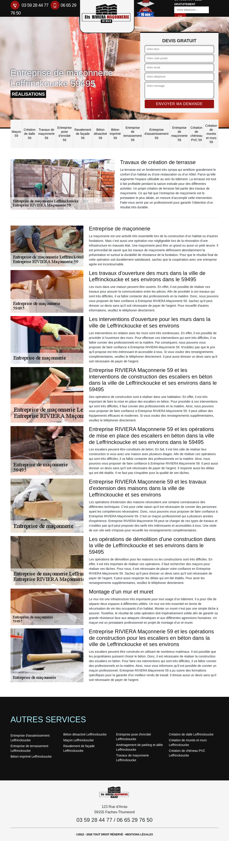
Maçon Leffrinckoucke (78, 740)
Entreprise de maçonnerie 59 (179, 134)
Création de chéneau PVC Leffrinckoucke (187, 753)
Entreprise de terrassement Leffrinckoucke (29, 748)
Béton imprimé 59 (115, 133)
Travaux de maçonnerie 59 (46, 133)
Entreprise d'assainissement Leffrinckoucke (30, 738)
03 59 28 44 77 (29, 5)
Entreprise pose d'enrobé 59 (64, 134)
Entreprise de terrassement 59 (132, 134)
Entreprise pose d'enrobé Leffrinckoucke (133, 737)
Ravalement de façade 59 (82, 133)
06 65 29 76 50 (135, 820)
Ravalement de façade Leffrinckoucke (79, 748)
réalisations (28, 94)
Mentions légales (139, 834)
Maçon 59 (16, 133)
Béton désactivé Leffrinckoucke (85, 734)
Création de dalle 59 (30, 133)
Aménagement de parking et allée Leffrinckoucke (139, 747)
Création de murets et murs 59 (211, 134)
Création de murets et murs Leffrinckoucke (188, 742)
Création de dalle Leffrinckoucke (191, 734)
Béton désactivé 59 (100, 133)
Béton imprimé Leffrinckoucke (31, 756)
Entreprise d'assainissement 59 (156, 133)
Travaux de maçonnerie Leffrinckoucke (132, 758)
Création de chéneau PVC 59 (196, 134)
